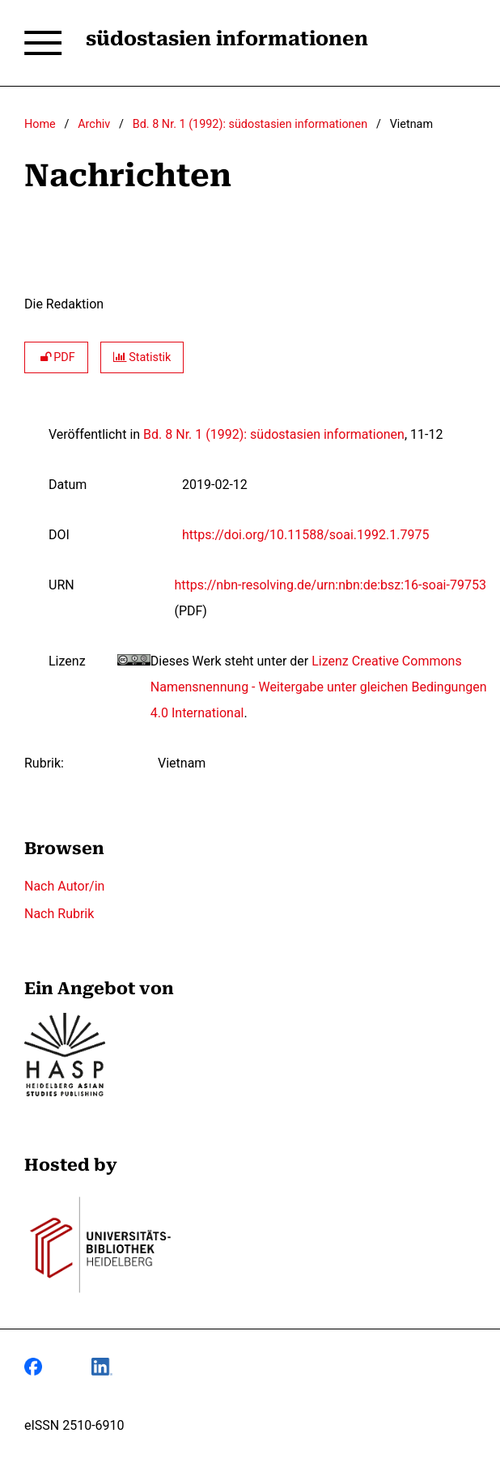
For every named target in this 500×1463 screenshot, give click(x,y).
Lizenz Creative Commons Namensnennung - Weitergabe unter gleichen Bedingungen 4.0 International (318, 687)
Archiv (94, 124)
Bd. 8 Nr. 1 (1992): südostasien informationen (250, 124)
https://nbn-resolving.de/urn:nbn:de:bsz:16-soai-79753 (329, 585)
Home (40, 124)
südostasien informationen (227, 39)
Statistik (142, 357)
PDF (56, 357)
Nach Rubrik (59, 913)
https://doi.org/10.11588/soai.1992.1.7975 (305, 534)
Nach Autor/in (64, 886)
